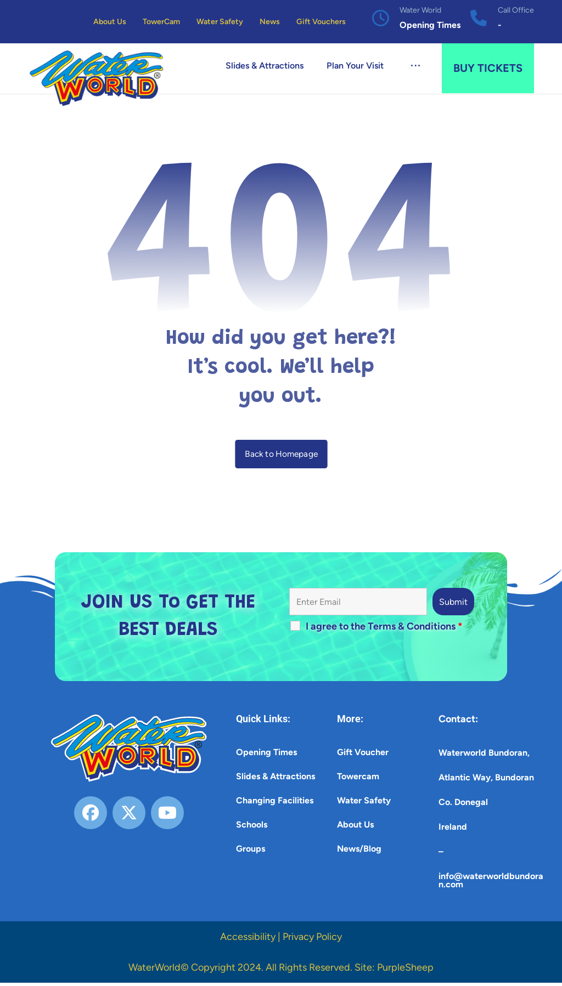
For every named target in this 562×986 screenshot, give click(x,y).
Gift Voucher (363, 755)
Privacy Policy (312, 940)
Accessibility (248, 940)
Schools (251, 828)
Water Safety (364, 803)
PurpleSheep (405, 971)
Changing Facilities (274, 803)
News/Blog (359, 852)
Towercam (358, 779)
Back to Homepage (281, 456)
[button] (415, 67)
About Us (355, 828)
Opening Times (266, 755)
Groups (250, 852)
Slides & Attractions (275, 779)
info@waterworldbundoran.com (491, 883)
